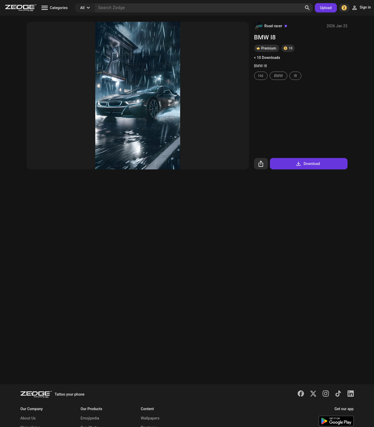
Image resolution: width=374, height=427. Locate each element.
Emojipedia (90, 418)
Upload (326, 8)
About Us (28, 418)
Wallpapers (150, 418)
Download (307, 164)
